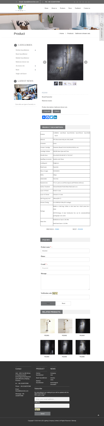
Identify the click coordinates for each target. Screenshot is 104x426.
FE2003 (82, 335)
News (70, 8)
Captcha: (37, 402)
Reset (63, 303)
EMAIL (57, 111)
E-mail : (44, 264)
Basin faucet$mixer (21, 54)
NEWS (52, 369)
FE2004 (46, 356)
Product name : (46, 247)
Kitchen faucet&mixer (22, 50)
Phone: (43, 256)
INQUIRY (46, 111)
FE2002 (64, 335)
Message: (44, 273)
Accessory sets (20, 66)
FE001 (57, 229)
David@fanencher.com (21, 391)
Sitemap (73, 420)
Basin (17, 70)
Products (62, 8)
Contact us (87, 8)
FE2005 (64, 356)
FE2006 (82, 356)
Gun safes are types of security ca (25, 104)
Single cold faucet (21, 73)
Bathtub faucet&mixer (22, 58)
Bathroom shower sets (82, 33)
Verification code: (46, 293)
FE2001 (46, 335)
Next (85, 62)
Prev (44, 62)
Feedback (78, 8)
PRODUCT (40, 369)
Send (48, 303)
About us (54, 8)
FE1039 (80, 229)
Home (46, 8)
